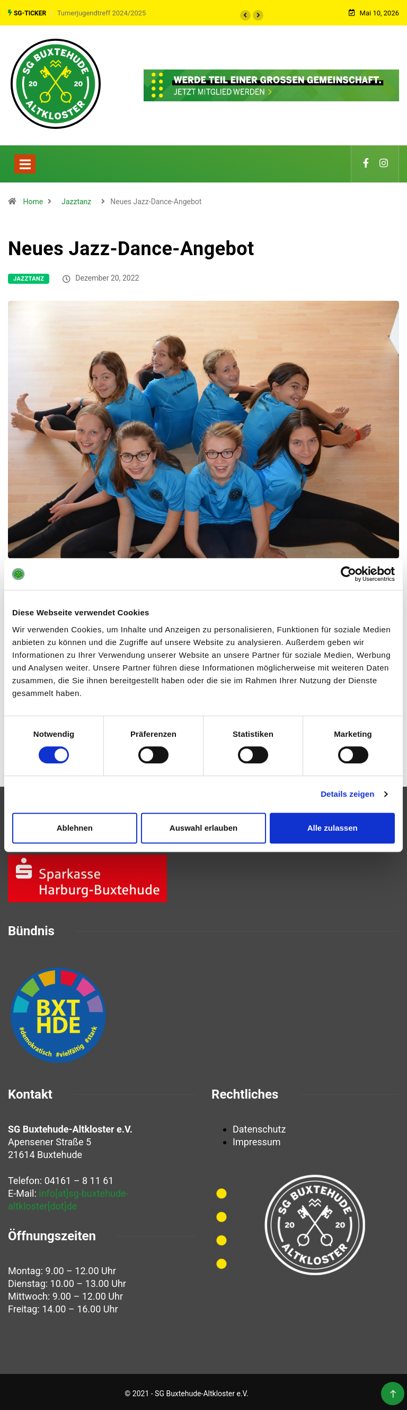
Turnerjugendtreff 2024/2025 (101, 11)
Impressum (257, 1138)
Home (33, 198)
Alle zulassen (332, 827)
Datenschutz (259, 1126)
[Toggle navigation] (25, 160)
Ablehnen (75, 827)
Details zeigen (347, 793)
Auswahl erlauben (203, 827)
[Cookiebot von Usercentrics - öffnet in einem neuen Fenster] (348, 574)
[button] (245, 13)
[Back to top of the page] (393, 1391)
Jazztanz (76, 198)
